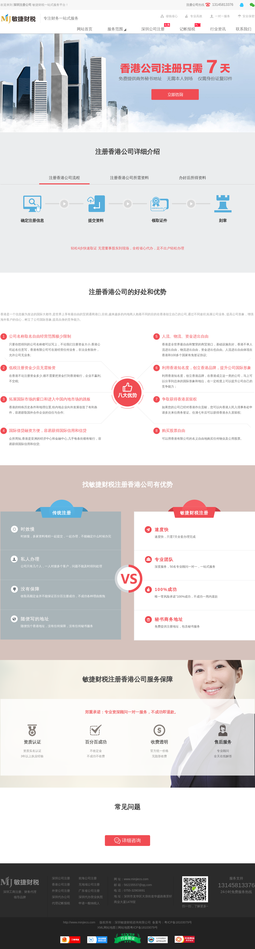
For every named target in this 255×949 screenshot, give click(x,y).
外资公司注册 (61, 890)
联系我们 (243, 29)
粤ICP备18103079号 (178, 922)
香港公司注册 (61, 884)
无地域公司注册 (89, 884)
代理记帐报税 (61, 903)
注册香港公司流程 (64, 178)
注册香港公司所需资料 (129, 178)
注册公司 (192, 4)
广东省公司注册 (89, 890)
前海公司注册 (88, 878)
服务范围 (116, 29)
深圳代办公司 (61, 897)
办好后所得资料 (192, 178)
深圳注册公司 (22, 4)
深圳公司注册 (153, 29)
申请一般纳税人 (89, 903)
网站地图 (124, 927)
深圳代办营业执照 (91, 897)
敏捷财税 (19, 18)
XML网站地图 (106, 927)
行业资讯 (218, 29)
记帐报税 (187, 29)
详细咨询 (127, 841)
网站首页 (84, 29)
